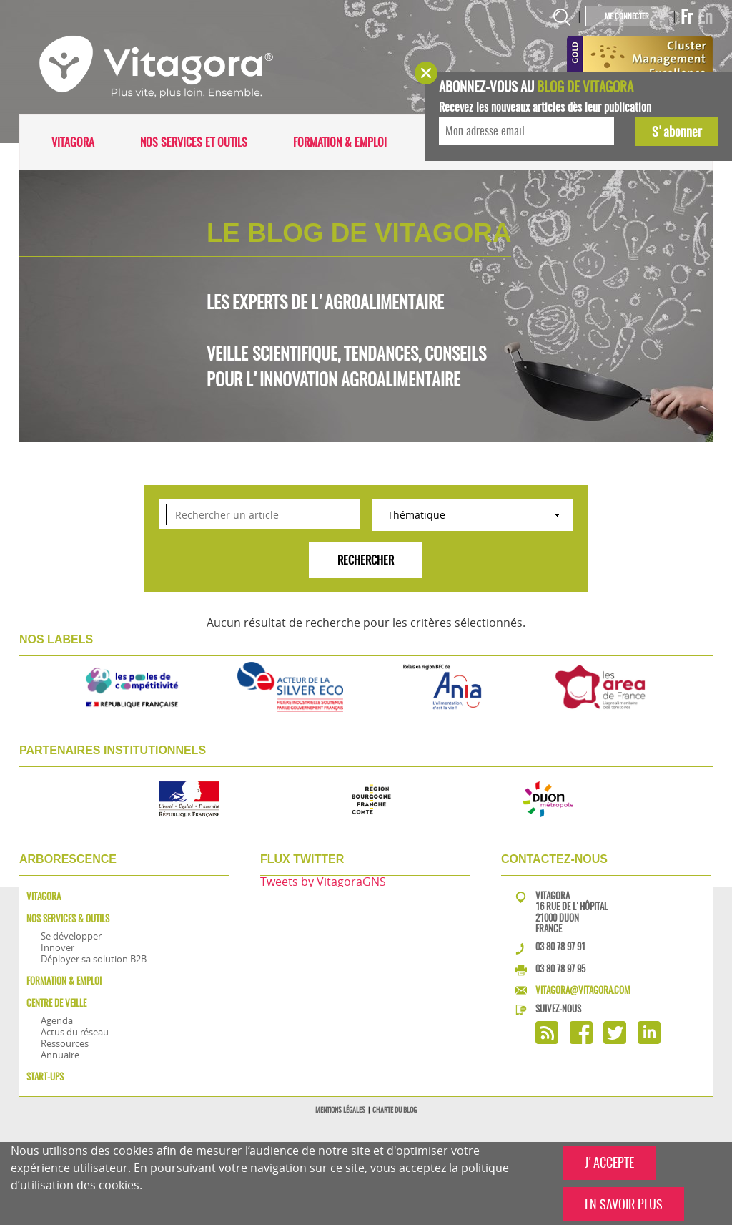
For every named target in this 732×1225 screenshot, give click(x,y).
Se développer (71, 935)
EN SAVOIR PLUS (624, 1204)
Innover (57, 947)
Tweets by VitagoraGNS (323, 881)
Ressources (65, 1043)
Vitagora (72, 142)
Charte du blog (394, 1110)
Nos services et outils (193, 142)
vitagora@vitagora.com (582, 990)
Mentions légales (340, 1110)
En (705, 16)
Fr (687, 16)
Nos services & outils (67, 918)
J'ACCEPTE (609, 1162)
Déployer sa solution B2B (94, 958)
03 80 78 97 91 (560, 946)
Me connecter (627, 16)
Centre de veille (56, 1003)
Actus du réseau (75, 1031)
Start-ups (45, 1076)
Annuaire (60, 1054)
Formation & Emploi (340, 142)
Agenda (57, 1020)
